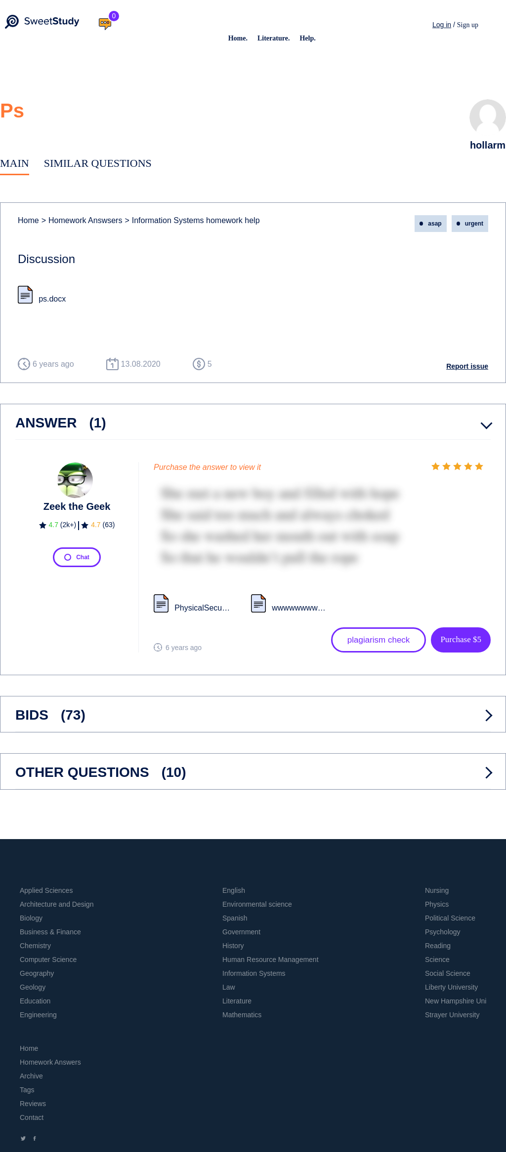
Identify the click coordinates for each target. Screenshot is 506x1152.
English (233, 890)
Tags (27, 1090)
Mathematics (241, 1015)
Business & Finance (50, 932)
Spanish (235, 918)
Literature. (273, 38)
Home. (238, 38)
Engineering (38, 1015)
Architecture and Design (56, 904)
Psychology (443, 932)
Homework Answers (50, 1062)
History (233, 946)
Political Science (450, 918)
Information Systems (254, 973)
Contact (31, 1117)
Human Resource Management (270, 959)
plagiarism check (378, 640)
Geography (37, 973)
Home (28, 220)
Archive (31, 1076)
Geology (32, 987)
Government (241, 932)
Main (14, 163)
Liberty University (451, 987)
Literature (237, 1001)
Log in (441, 25)
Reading (438, 946)
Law (228, 987)
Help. (307, 38)
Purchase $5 (460, 639)
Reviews (33, 1104)
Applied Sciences (46, 890)
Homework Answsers (82, 220)
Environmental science (257, 904)
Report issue (467, 366)
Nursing (437, 890)
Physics (437, 904)
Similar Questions (98, 163)
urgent (474, 223)
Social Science (447, 973)
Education (35, 1001)
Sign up (467, 25)
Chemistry (35, 946)
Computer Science (48, 959)
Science (437, 959)
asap (434, 223)
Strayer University (452, 1015)
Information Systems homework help (192, 220)
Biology (31, 918)
